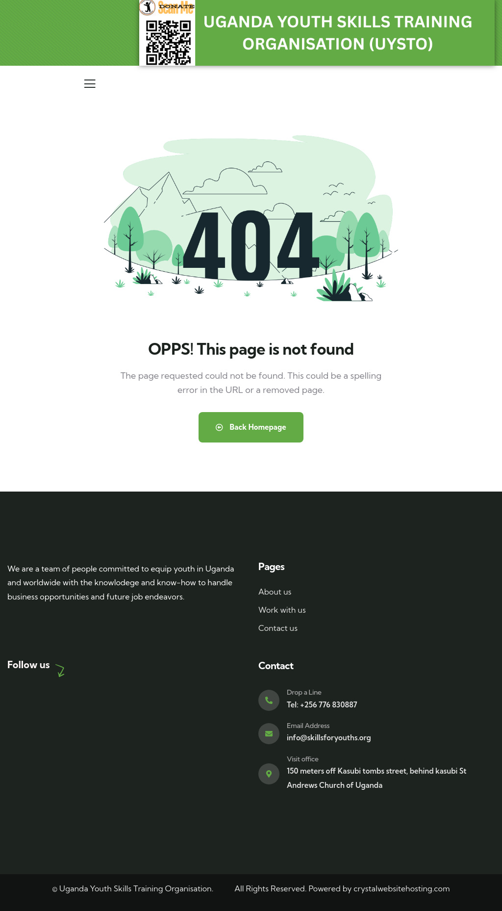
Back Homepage (251, 427)
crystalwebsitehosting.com (401, 888)
